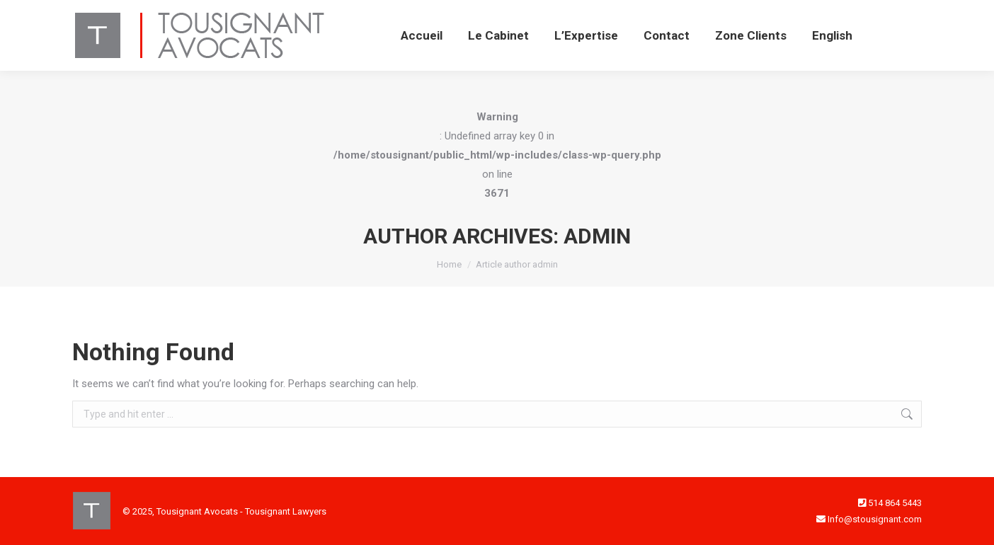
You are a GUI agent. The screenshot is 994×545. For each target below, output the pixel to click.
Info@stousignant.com (875, 519)
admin (597, 236)
